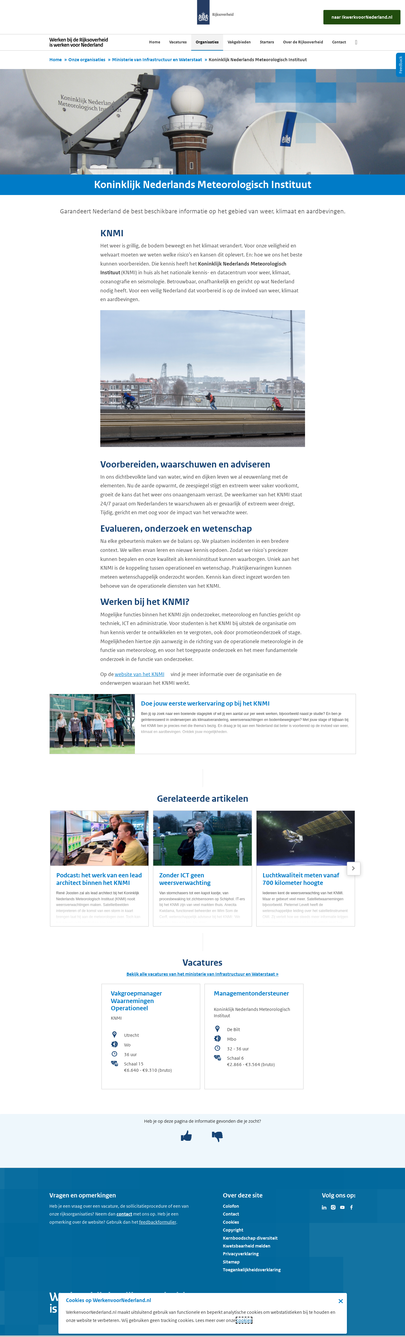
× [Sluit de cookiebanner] (341, 1301)
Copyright (233, 1230)
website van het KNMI (139, 674)
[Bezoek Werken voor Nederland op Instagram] (333, 1206)
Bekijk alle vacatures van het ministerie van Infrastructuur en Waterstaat (200, 974)
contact (124, 1214)
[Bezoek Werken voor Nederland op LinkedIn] (324, 1206)
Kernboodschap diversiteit (250, 1238)
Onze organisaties (86, 59)
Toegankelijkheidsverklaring (252, 1270)
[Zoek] (356, 42)
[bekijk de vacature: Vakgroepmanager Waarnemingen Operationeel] (151, 1036)
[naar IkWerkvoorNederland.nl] (361, 17)
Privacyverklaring (241, 1254)
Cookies (231, 1222)
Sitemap (231, 1262)
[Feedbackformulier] (157, 1222)
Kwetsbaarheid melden (246, 1246)
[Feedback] (400, 65)
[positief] (186, 1136)
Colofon (231, 1206)
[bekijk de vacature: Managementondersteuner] (254, 1036)
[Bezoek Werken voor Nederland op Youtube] (342, 1206)
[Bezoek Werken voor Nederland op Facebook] (351, 1206)
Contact (231, 1214)
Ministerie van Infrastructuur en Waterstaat (157, 59)
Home (55, 59)
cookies (244, 1320)
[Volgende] (353, 868)
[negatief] (214, 1136)
